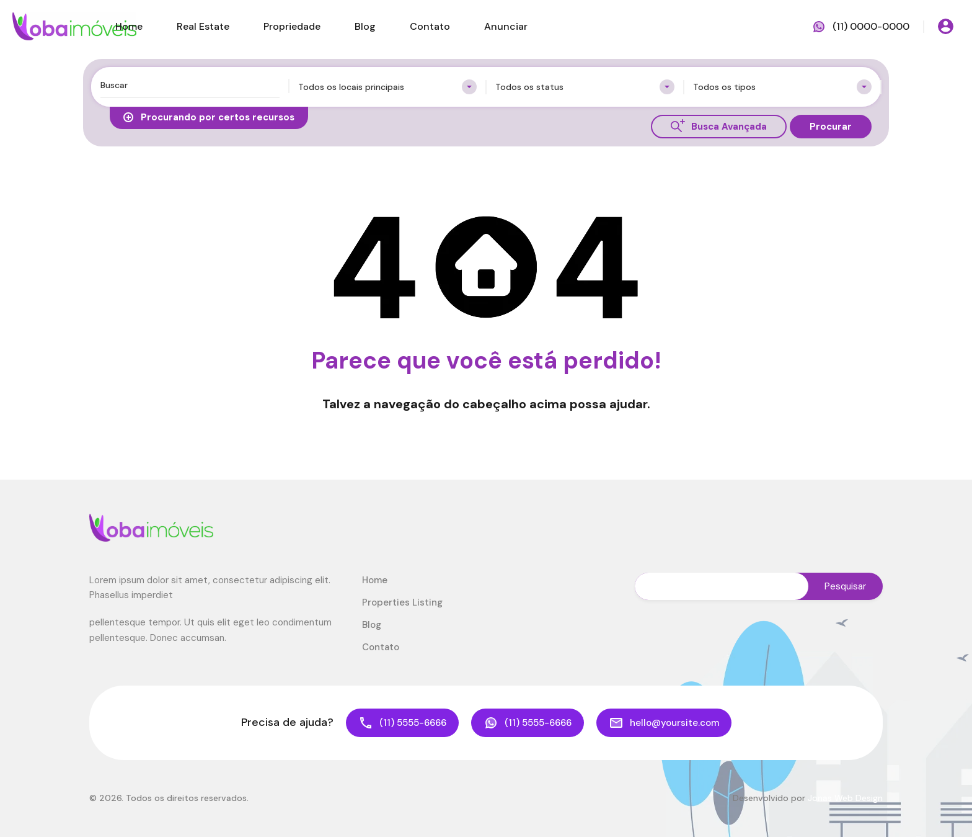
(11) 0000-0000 (871, 26)
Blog (365, 26)
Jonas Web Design (845, 797)
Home (129, 26)
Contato (430, 26)
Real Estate (203, 26)
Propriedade (291, 26)
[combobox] (388, 87)
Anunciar (506, 26)
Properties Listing (402, 602)
